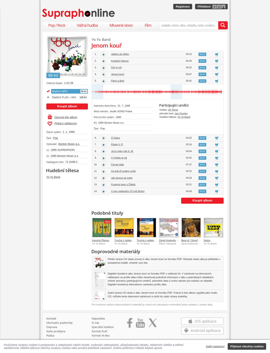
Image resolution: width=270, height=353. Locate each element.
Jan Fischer (181, 113)
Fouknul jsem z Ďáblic (123, 184)
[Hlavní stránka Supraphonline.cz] (78, 14)
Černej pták (117, 164)
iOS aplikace (202, 321)
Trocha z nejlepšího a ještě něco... (133, 240)
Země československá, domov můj (178, 240)
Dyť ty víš (116, 67)
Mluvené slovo (121, 25)
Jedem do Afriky (120, 54)
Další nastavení (215, 346)
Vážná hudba (87, 25)
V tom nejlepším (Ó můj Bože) (127, 191)
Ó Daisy (115, 137)
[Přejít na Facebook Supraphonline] (130, 324)
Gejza (207, 240)
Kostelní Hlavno (120, 60)
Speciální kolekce (103, 327)
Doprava (51, 327)
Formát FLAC (100, 331)
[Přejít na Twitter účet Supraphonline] (152, 324)
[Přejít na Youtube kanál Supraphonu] (140, 324)
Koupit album (67, 106)
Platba (50, 335)
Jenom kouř (117, 74)
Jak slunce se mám (121, 177)
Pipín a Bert (117, 80)
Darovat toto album (62, 117)
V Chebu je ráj (119, 157)
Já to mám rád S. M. (122, 151)
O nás (95, 323)
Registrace (183, 6)
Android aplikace (202, 330)
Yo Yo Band (53, 177)
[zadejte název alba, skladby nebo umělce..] (188, 25)
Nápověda (98, 318)
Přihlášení (204, 6)
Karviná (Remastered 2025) (107, 240)
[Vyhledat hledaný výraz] (223, 25)
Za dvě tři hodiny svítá (123, 171)
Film (148, 25)
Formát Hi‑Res (101, 335)
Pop (55, 137)
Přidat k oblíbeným (62, 123)
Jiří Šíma (173, 109)
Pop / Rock (56, 25)
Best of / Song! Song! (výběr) (197, 240)
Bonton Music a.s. (69, 143)
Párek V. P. (117, 144)
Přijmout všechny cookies (247, 346)
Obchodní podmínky (59, 323)
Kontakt (51, 318)
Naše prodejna (55, 331)
